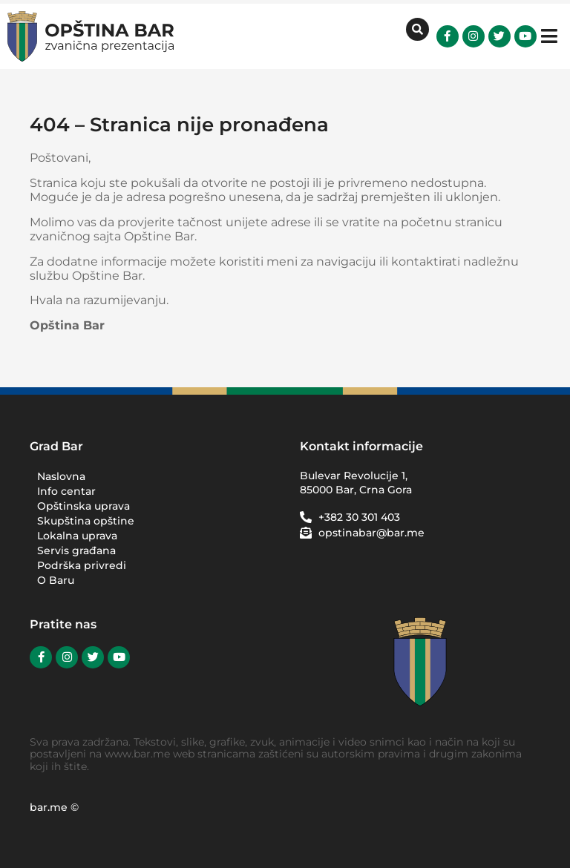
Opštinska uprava (83, 506)
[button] (550, 36)
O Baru (55, 580)
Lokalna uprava (77, 535)
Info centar (66, 491)
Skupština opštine (85, 520)
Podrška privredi (85, 565)
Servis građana (76, 550)
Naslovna (61, 476)
